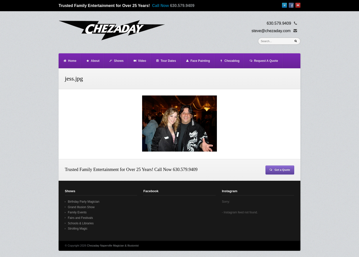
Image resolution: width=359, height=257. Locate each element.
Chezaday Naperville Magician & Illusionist (113, 245)
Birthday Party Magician (83, 201)
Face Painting (197, 60)
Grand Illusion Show (81, 207)
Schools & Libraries (80, 223)
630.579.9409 (182, 5)
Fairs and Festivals (80, 218)
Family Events (77, 212)
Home (69, 60)
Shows (116, 60)
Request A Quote (263, 60)
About (92, 60)
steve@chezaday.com (271, 31)
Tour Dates (166, 60)
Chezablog (229, 60)
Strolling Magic (78, 228)
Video (139, 60)
